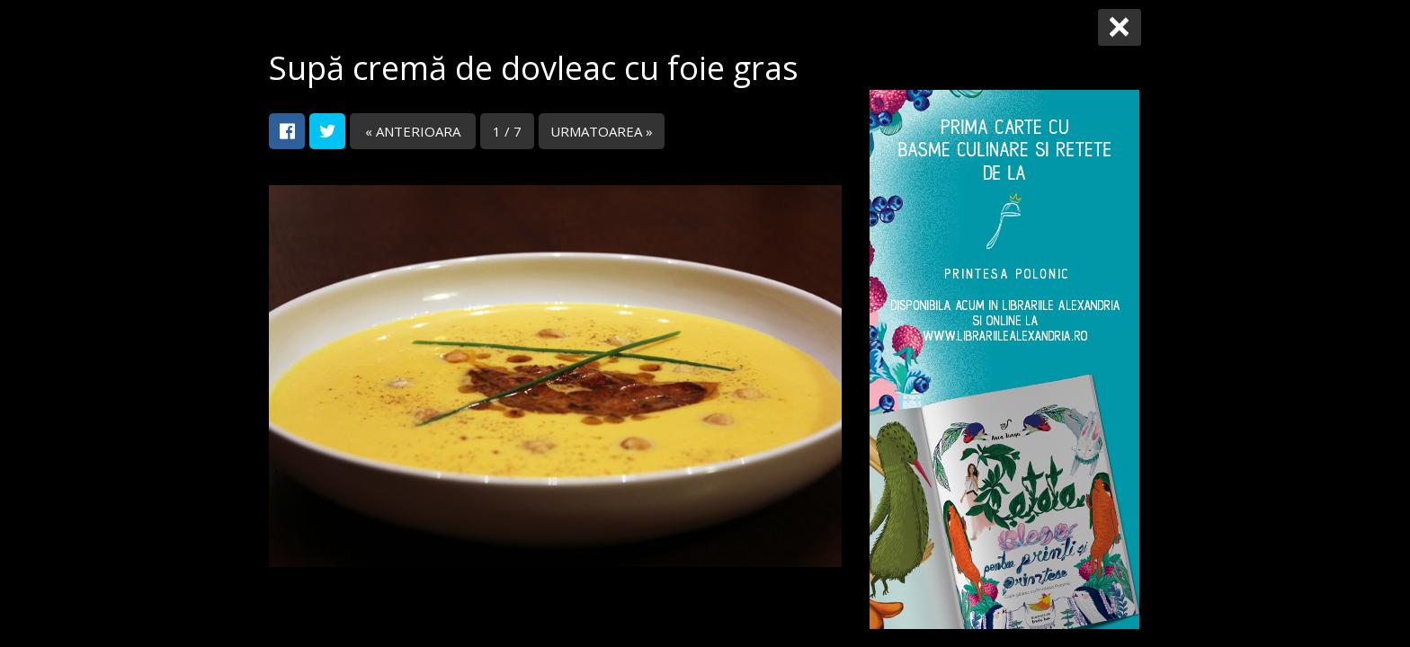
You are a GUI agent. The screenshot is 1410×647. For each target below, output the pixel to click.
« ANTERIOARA (412, 131)
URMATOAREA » (601, 131)
